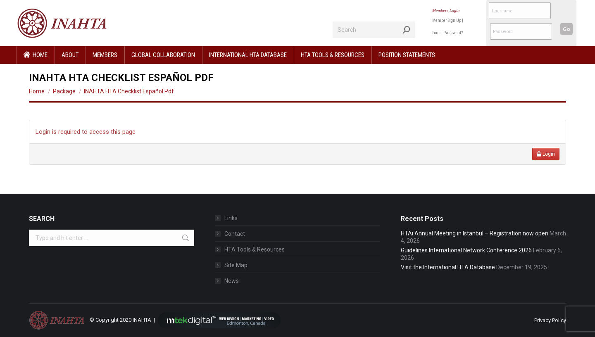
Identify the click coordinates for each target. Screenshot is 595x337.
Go (566, 29)
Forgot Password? (447, 33)
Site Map (236, 265)
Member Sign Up (446, 20)
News (231, 281)
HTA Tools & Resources (254, 249)
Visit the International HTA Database (448, 267)
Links (231, 218)
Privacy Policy (550, 320)
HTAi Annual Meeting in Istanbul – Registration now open (474, 233)
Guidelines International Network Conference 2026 (466, 250)
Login (546, 154)
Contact (234, 233)
